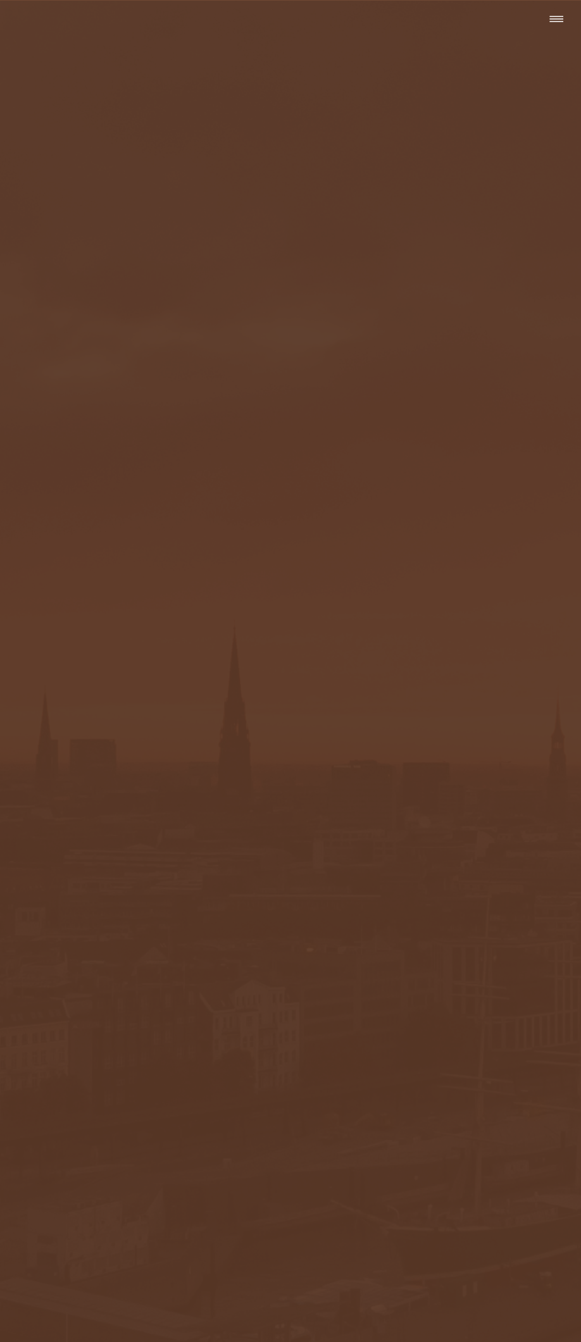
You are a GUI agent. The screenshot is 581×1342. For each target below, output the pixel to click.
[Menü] (555, 19)
